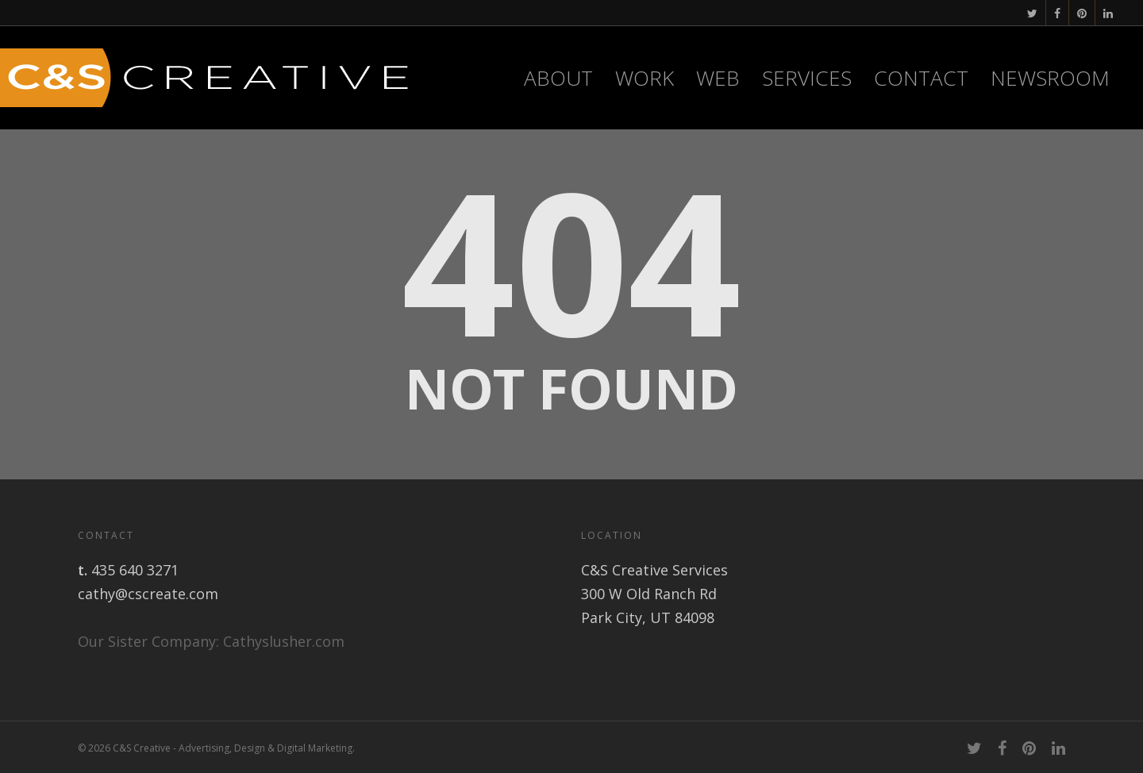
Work (644, 77)
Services (807, 77)
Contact (921, 77)
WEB (718, 77)
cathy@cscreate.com (148, 593)
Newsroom (1050, 77)
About (558, 77)
